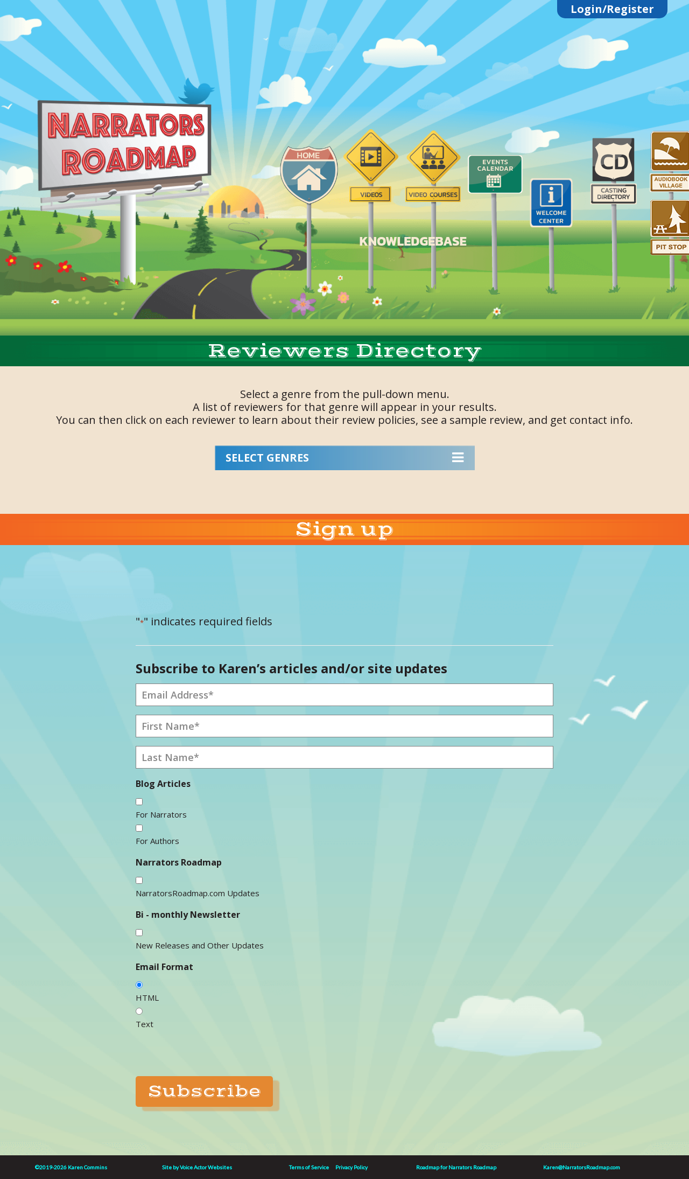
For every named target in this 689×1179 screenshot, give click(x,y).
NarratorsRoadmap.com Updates (197, 893)
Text (144, 1023)
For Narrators (161, 814)
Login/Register (612, 9)
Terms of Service (309, 1167)
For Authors (157, 840)
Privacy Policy (351, 1167)
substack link (143, 76)
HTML (147, 997)
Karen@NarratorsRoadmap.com (581, 1167)
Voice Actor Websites (206, 1167)
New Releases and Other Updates (200, 945)
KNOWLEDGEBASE (412, 241)
